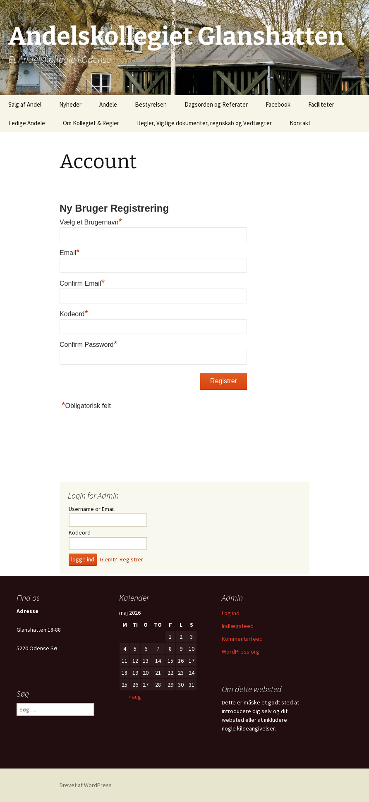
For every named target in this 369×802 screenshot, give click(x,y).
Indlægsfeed (238, 626)
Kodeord (74, 313)
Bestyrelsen (151, 104)
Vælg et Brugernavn (91, 222)
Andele (108, 104)
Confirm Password (88, 344)
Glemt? (108, 559)
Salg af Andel (24, 104)
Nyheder (70, 104)
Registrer (131, 559)
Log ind (231, 613)
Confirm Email (82, 283)
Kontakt (300, 123)
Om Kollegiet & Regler (91, 123)
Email (70, 252)
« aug (134, 696)
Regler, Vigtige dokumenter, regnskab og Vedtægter (204, 123)
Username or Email (92, 509)
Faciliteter (321, 104)
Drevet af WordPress (86, 785)
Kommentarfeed (242, 638)
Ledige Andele (26, 123)
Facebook (278, 104)
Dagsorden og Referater (216, 104)
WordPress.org (240, 651)
